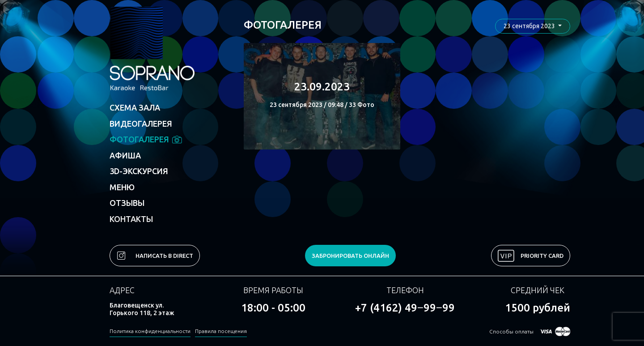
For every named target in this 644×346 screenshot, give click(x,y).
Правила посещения (221, 331)
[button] (532, 26)
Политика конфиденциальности (150, 331)
